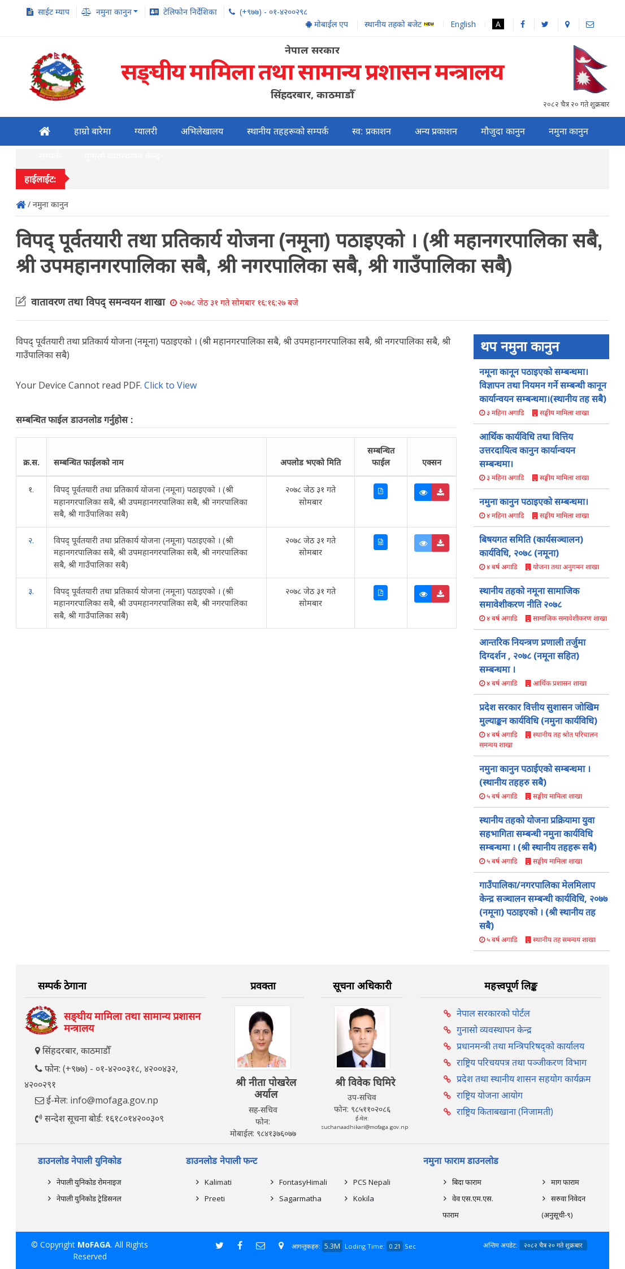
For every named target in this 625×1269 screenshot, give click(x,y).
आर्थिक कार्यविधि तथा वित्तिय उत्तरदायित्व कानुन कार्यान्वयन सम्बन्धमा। (527, 450)
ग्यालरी (145, 131)
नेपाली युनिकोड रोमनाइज (89, 1182)
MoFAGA (94, 1244)
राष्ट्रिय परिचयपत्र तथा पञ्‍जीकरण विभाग (522, 1062)
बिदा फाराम (466, 1182)
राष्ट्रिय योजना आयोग (490, 1095)
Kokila (363, 1198)
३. (31, 591)
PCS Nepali (371, 1182)
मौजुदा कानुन (502, 131)
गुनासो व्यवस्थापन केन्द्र (122, 156)
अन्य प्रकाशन (436, 131)
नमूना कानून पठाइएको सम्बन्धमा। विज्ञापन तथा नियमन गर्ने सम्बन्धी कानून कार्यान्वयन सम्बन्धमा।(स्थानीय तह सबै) (542, 385)
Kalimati (218, 1182)
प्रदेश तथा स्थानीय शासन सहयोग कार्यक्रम (524, 1078)
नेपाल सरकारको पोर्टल (493, 1013)
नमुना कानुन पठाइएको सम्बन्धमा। (533, 501)
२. (31, 540)
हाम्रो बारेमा (92, 131)
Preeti (215, 1198)
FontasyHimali (303, 1182)
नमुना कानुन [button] (114, 11)
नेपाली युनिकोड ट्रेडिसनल (89, 1198)
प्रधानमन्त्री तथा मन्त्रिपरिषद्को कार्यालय (520, 1046)
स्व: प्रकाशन (371, 131)
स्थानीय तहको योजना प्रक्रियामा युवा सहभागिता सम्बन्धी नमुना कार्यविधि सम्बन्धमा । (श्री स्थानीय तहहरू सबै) (538, 833)
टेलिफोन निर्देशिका (190, 11)
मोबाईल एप (327, 24)
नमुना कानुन (568, 131)
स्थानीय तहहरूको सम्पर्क (287, 131)
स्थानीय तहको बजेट (399, 24)
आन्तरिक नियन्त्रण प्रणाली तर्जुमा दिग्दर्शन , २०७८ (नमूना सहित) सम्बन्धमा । (532, 655)
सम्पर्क (49, 156)
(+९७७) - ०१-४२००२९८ (273, 11)
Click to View (170, 385)
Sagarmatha (300, 1198)
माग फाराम (565, 1182)
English (463, 24)
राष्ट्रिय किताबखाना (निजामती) (505, 1111)
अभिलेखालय (202, 131)
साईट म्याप (54, 11)
